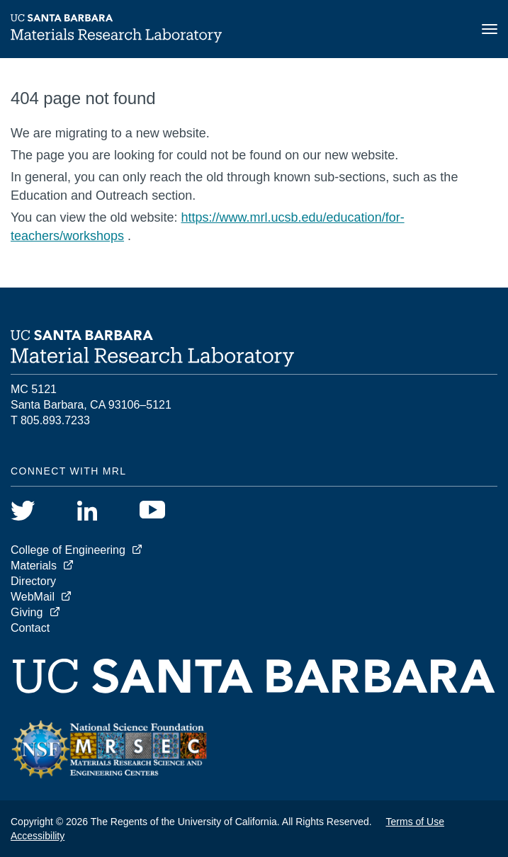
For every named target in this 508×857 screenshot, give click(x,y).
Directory (33, 581)
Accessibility (37, 835)
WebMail (33, 597)
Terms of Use (415, 821)
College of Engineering (68, 550)
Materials (34, 566)
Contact (30, 628)
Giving (27, 612)
